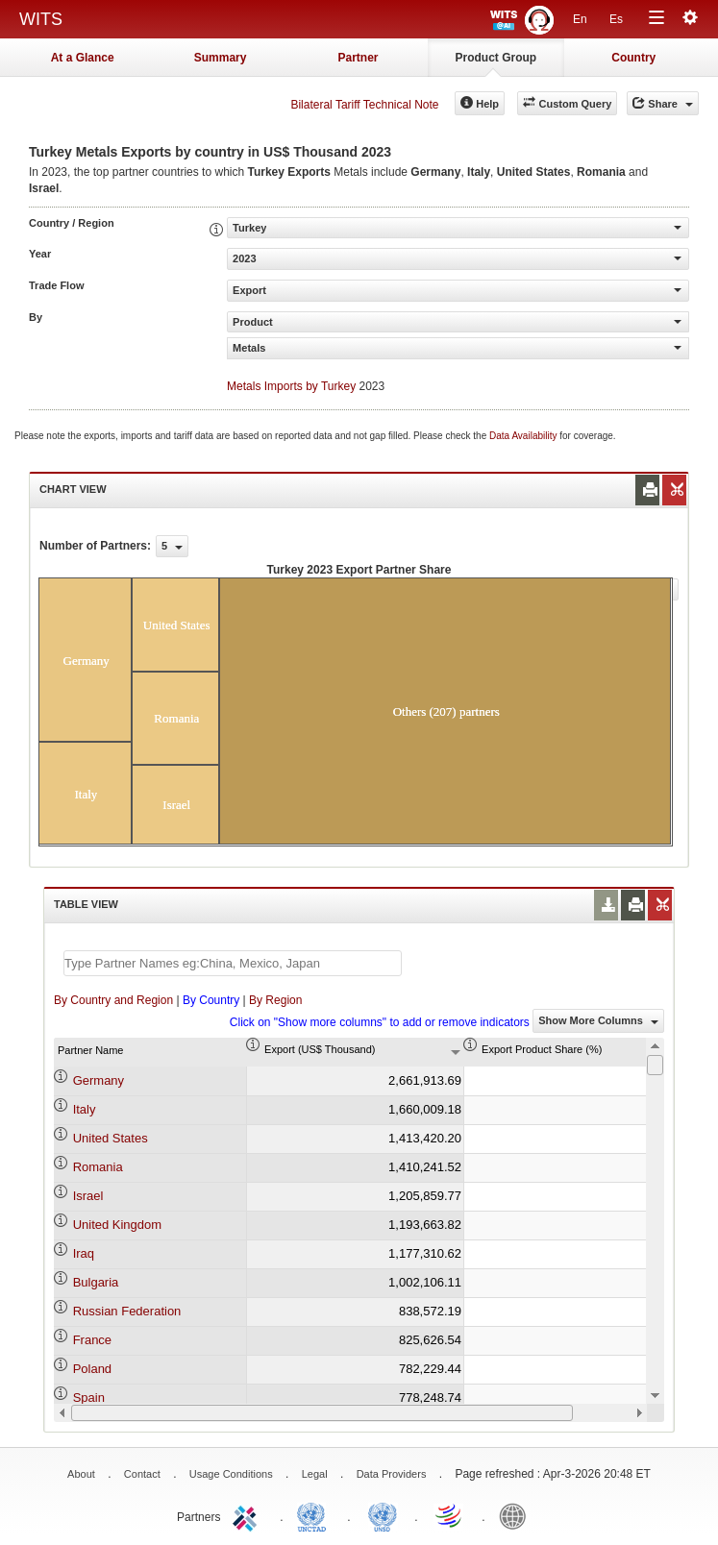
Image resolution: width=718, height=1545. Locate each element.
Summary (220, 57)
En (580, 19)
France (92, 1340)
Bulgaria (96, 1282)
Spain (89, 1397)
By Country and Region (113, 1000)
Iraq (83, 1253)
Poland (92, 1368)
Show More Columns (598, 1020)
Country (633, 57)
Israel (88, 1196)
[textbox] (232, 963)
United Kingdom (117, 1224)
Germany (98, 1080)
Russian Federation (127, 1311)
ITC (248, 1515)
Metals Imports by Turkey (291, 386)
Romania (98, 1167)
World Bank (517, 1515)
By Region (275, 1000)
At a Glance (82, 57)
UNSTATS (382, 1515)
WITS (40, 19)
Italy (84, 1109)
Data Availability (524, 435)
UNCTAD (315, 1515)
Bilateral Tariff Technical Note (364, 104)
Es (616, 19)
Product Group (496, 57)
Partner (357, 57)
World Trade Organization (450, 1515)
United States (110, 1138)
